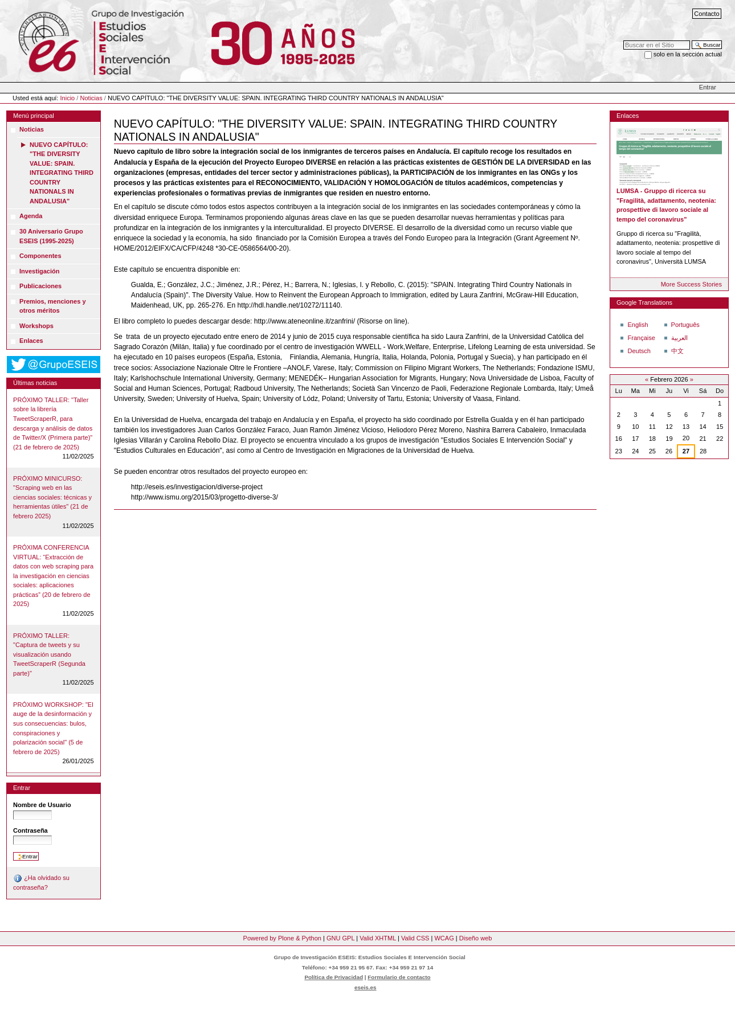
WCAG (444, 938)
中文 (677, 350)
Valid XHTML (378, 938)
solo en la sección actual (688, 54)
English (637, 324)
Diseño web (475, 938)
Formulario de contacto (399, 977)
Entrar (707, 87)
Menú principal (33, 115)
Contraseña (30, 830)
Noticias (91, 98)
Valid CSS (415, 938)
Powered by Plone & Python (282, 938)
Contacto (706, 13)
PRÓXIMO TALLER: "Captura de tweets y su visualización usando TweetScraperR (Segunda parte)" (49, 654)
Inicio (67, 98)
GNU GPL (340, 938)
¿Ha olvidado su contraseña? (41, 882)
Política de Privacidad (333, 977)
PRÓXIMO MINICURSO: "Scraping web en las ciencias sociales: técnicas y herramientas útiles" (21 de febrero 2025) (52, 497)
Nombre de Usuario (42, 804)
